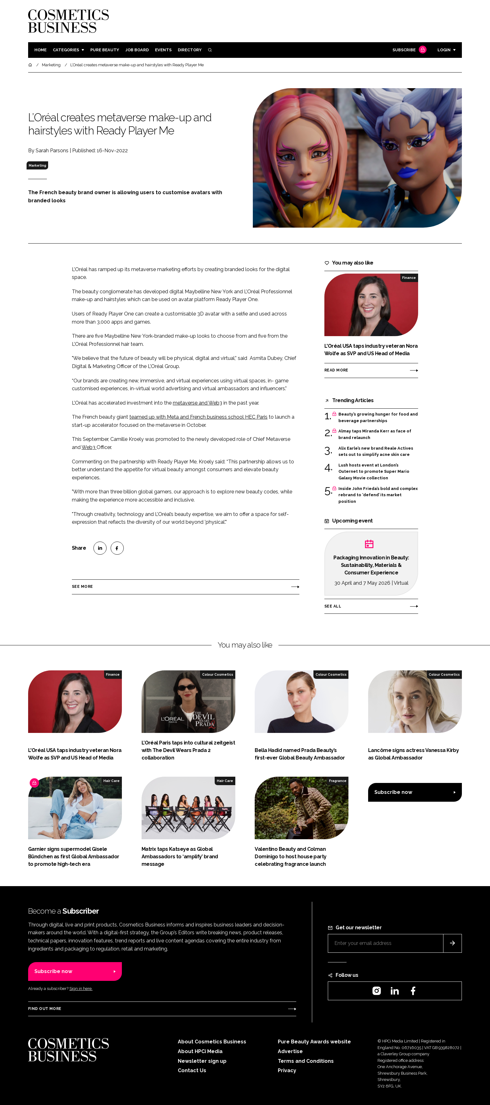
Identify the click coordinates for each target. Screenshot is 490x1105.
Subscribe (408, 50)
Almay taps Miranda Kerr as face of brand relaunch (374, 434)
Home (40, 50)
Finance (409, 278)
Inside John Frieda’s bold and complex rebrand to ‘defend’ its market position (378, 495)
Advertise (290, 1051)
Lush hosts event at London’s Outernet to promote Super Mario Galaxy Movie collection (373, 471)
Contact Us (192, 1070)
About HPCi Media (200, 1051)
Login (444, 50)
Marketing (37, 165)
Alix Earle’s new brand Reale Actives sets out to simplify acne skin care (375, 451)
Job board (137, 50)
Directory (190, 50)
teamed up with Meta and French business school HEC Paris (198, 417)
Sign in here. (80, 988)
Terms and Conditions (306, 1061)
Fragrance (338, 781)
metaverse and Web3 (197, 403)
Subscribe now (393, 792)
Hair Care (111, 781)
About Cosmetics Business (212, 1042)
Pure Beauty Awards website (314, 1042)
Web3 (89, 447)
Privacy (287, 1070)
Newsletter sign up (202, 1061)
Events (163, 50)
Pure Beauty (104, 50)
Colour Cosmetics (217, 674)
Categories (66, 50)
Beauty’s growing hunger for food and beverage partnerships (378, 417)
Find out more (44, 1009)
